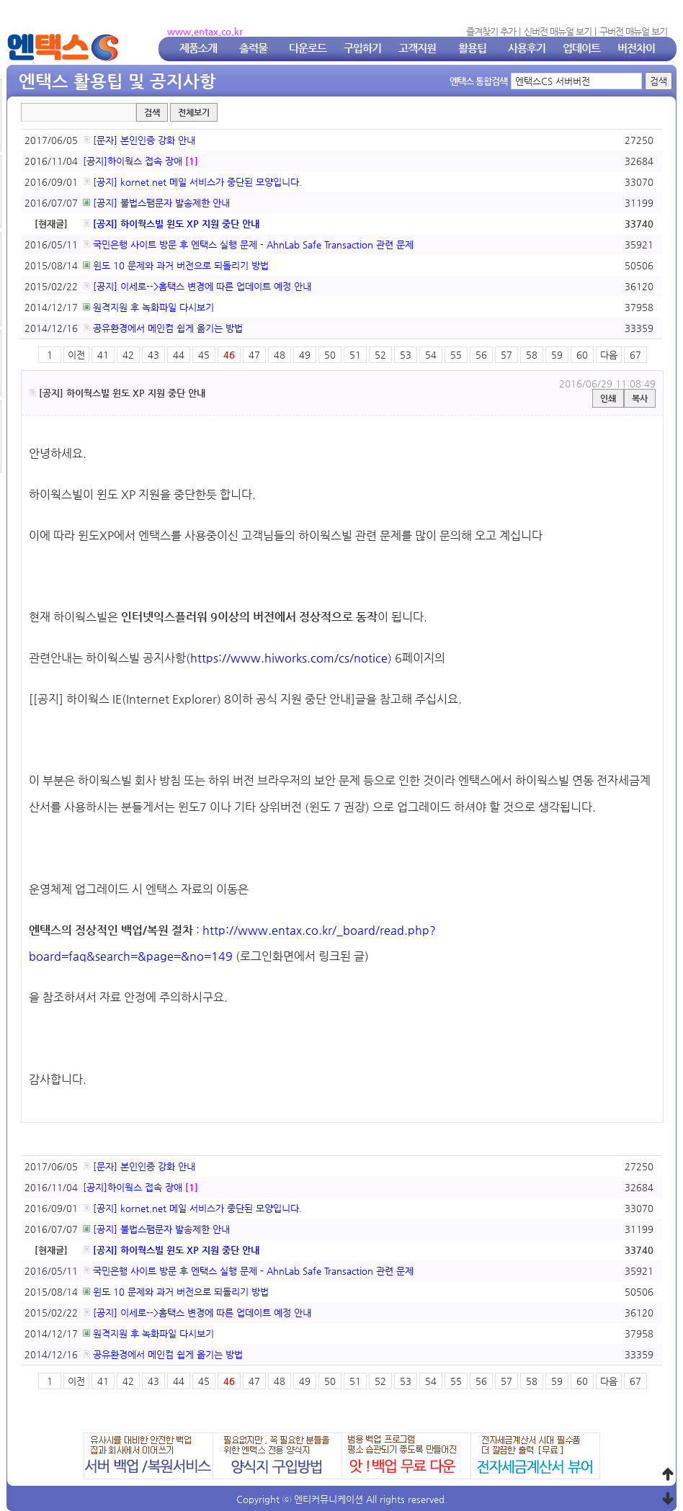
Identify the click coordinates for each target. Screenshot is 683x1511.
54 (431, 354)
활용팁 (472, 48)
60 (582, 354)
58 (531, 354)
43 (153, 354)
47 (254, 354)
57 (506, 354)
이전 (76, 354)
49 (305, 354)
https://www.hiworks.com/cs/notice (289, 658)
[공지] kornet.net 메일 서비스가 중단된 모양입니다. (192, 181)
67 (635, 354)
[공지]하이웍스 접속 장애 (132, 161)
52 (380, 354)
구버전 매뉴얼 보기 (633, 31)
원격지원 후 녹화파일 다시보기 (148, 307)
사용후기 (526, 48)
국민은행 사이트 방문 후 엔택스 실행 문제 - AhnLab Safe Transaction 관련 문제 (248, 244)
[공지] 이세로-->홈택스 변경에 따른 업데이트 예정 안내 (197, 286)
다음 (608, 354)
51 (355, 354)
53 (405, 354)
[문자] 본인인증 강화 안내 (139, 140)
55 (456, 354)
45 (204, 354)
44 (178, 354)
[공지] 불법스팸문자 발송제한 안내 (156, 202)
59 (557, 354)
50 (330, 354)
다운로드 (307, 48)
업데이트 (581, 48)
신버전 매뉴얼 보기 (558, 31)
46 (229, 354)
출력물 (253, 48)
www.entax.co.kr (205, 31)
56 (481, 354)
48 (279, 354)
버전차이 (636, 48)
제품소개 (198, 48)
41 (103, 354)
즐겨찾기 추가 (491, 31)
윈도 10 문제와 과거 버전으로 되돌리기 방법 (176, 265)
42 (128, 354)
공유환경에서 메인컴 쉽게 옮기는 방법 (163, 328)
